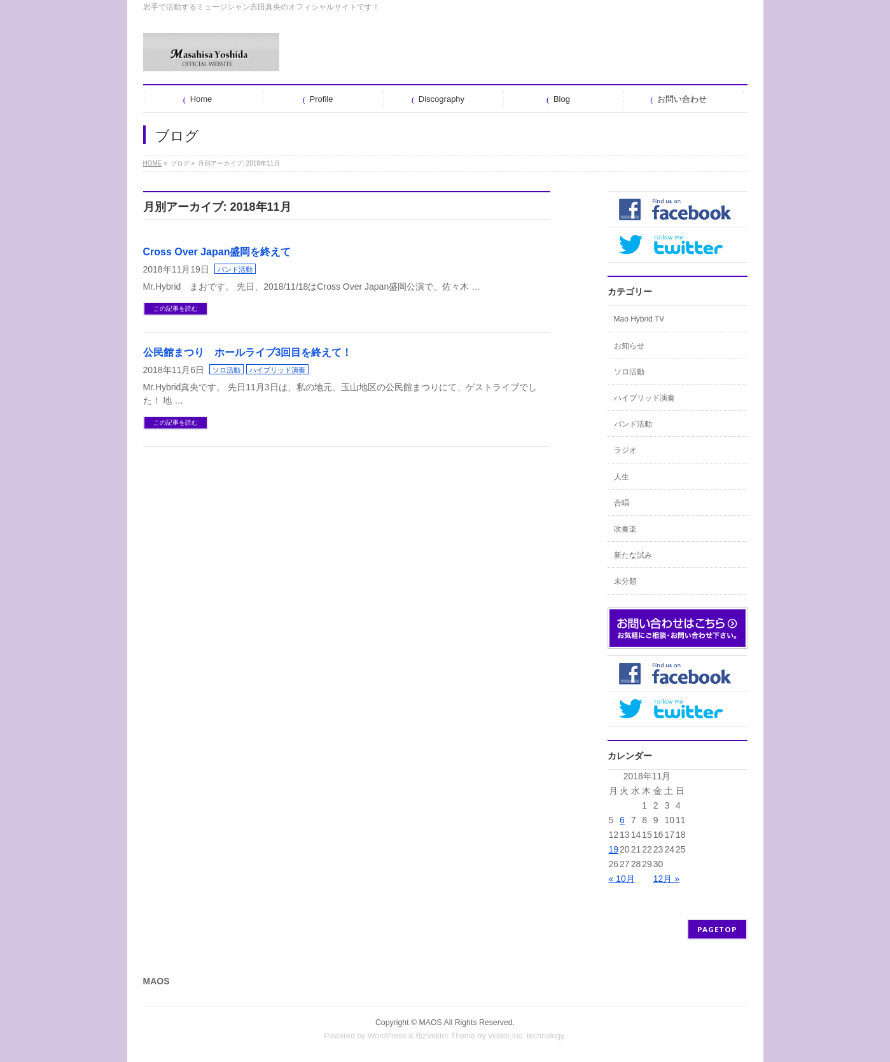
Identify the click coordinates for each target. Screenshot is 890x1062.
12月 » (666, 879)
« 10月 (622, 879)
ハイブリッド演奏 (277, 370)
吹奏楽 (625, 529)
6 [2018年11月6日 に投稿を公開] (622, 820)
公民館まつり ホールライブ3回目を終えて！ (247, 352)
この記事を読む (175, 308)
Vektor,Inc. (506, 1035)
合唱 (621, 503)
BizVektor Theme (445, 1035)
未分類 (625, 581)
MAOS (430, 1022)
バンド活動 (235, 269)
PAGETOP (717, 929)
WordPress (387, 1035)
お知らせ (629, 345)
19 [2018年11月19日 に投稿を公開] (614, 849)
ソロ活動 (226, 370)
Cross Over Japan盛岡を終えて (217, 251)
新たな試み (633, 555)
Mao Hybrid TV (639, 319)
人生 (621, 476)
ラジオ (625, 450)
